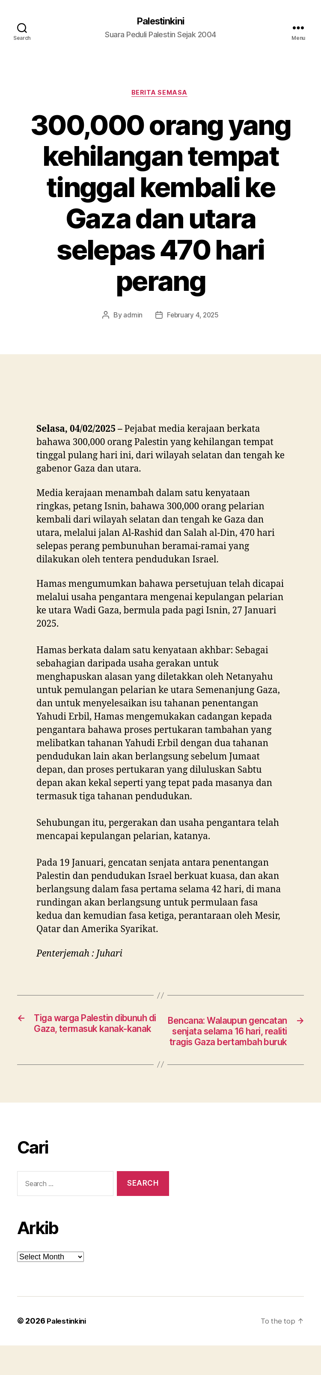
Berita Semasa (160, 94)
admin (131, 317)
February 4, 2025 (193, 317)
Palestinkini (160, 21)
